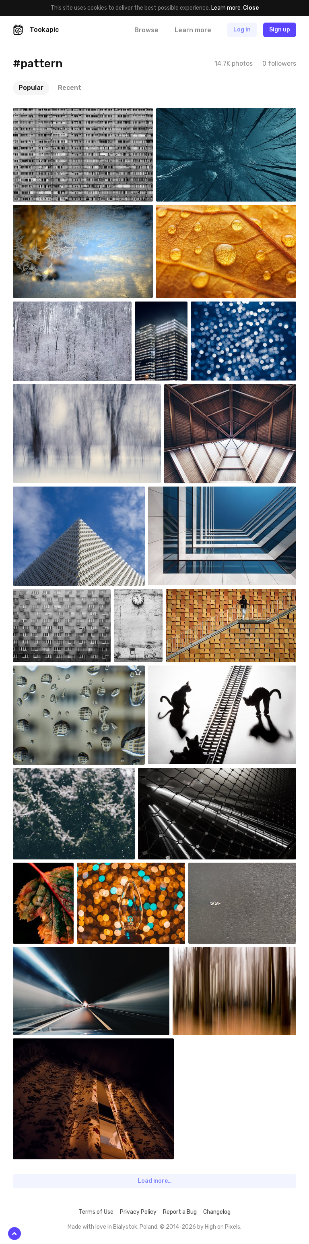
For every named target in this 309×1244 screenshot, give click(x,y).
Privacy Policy (138, 1212)
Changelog (217, 1212)
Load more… (155, 1180)
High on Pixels (222, 1226)
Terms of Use (96, 1212)
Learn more (226, 7)
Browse (146, 30)
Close (251, 7)
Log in (242, 29)
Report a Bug (180, 1212)
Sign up (279, 29)
